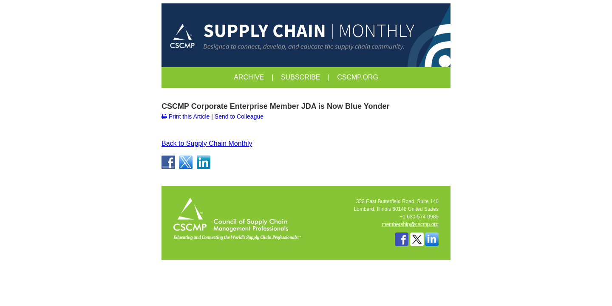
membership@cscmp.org (410, 224)
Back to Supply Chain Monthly (207, 143)
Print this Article (186, 116)
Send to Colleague (239, 116)
